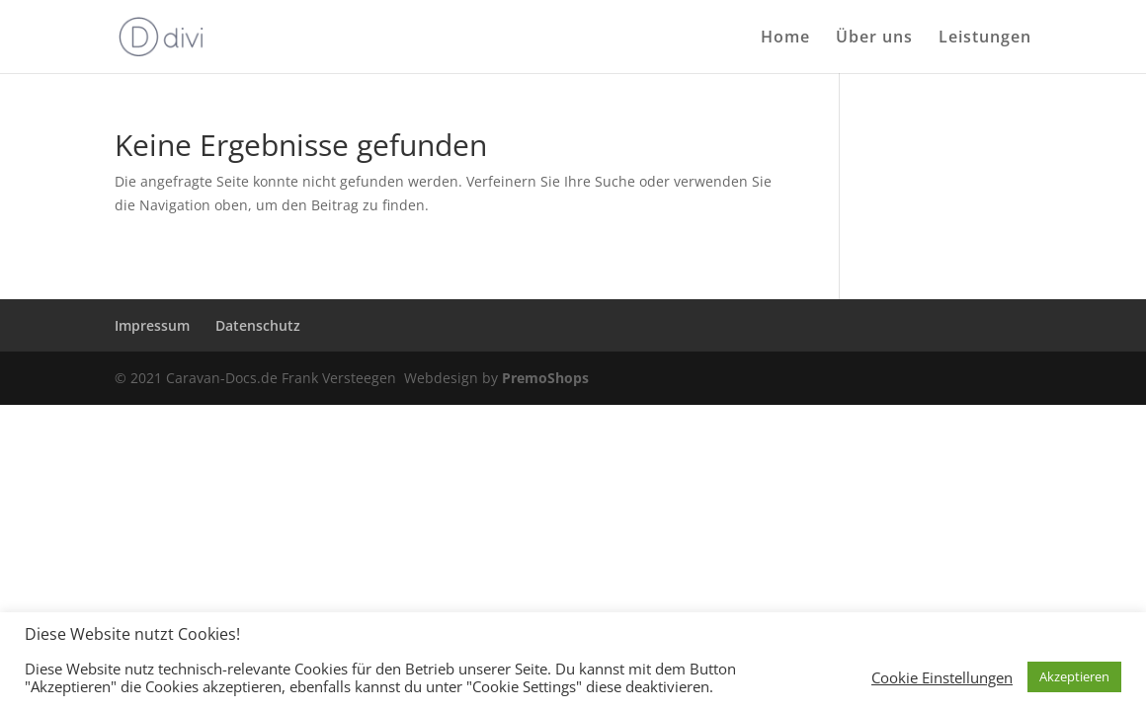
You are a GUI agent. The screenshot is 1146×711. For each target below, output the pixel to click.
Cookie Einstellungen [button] (942, 677)
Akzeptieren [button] (1074, 676)
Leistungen (985, 38)
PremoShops (545, 377)
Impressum (152, 325)
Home (785, 38)
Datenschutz (257, 325)
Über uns (874, 38)
